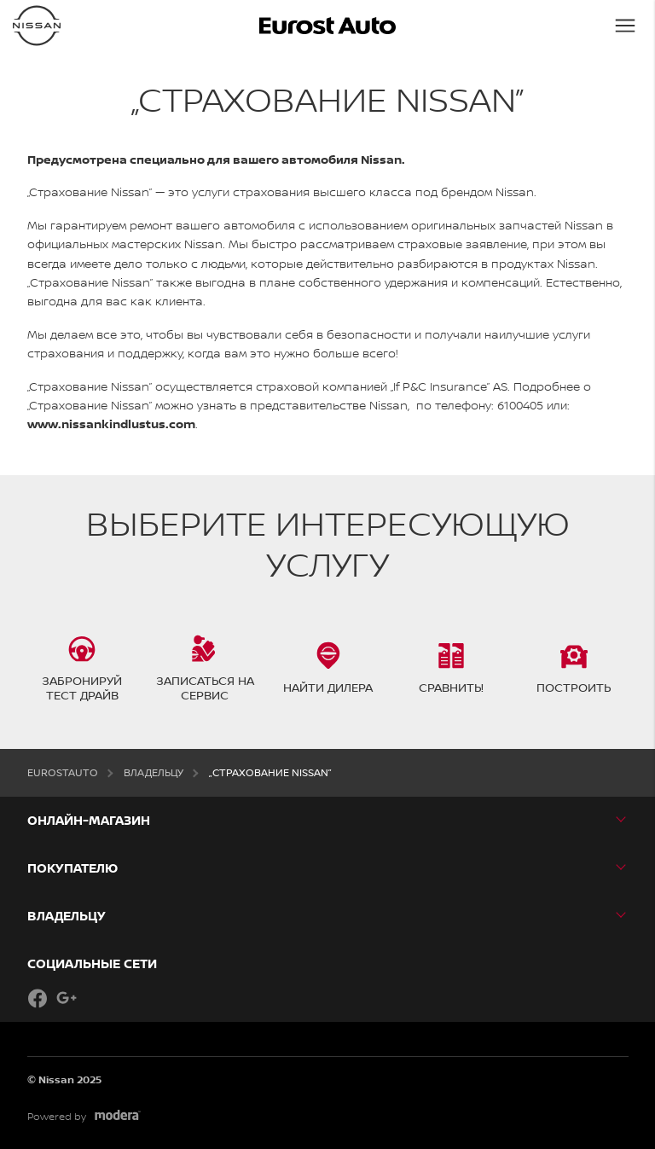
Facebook (37, 998)
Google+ (66, 998)
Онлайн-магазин (88, 820)
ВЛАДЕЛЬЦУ (66, 916)
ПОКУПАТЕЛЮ (72, 868)
